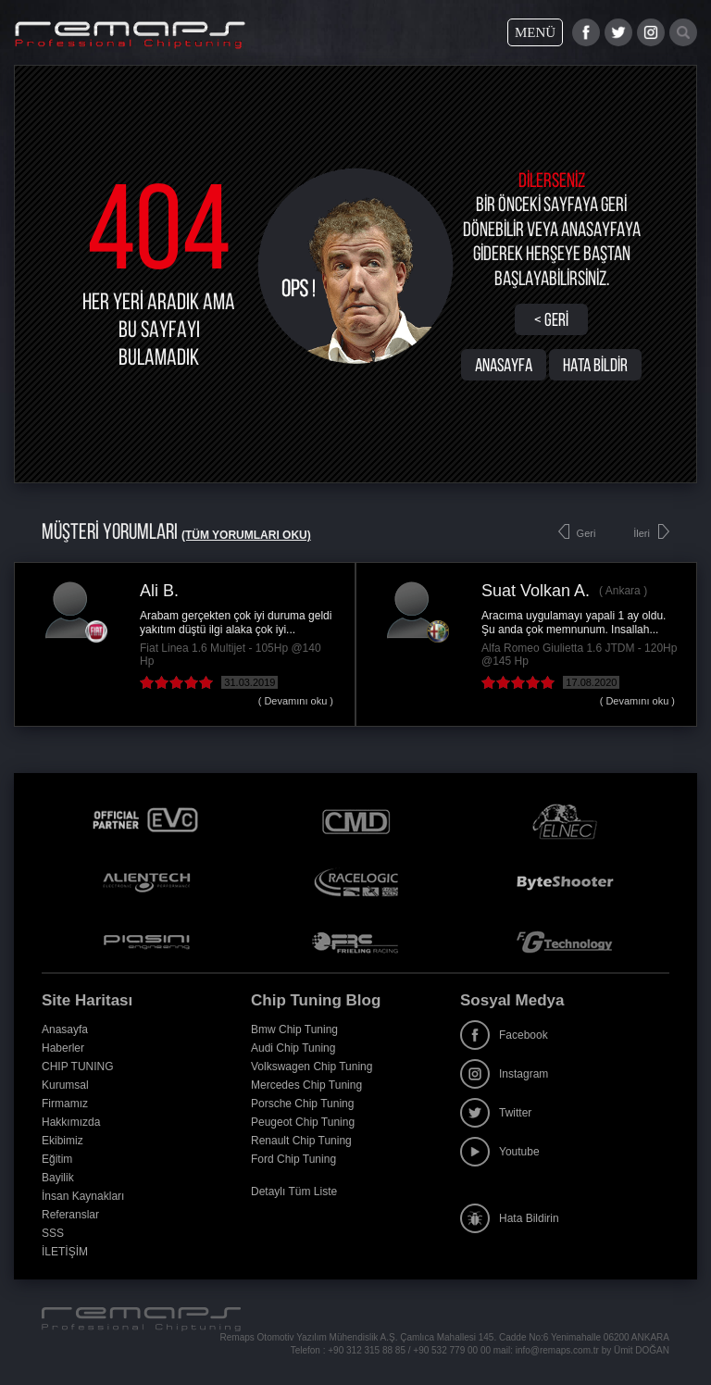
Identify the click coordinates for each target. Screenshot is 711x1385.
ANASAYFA (503, 365)
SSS (53, 1233)
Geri (586, 533)
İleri (641, 533)
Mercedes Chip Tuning (306, 1085)
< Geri (551, 319)
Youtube (500, 1152)
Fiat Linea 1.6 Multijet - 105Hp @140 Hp (230, 655)
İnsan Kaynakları (83, 1196)
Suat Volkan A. (535, 590)
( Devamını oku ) (295, 700)
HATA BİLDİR (595, 365)
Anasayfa (65, 1029)
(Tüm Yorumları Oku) (246, 535)
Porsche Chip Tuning (302, 1103)
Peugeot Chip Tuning (303, 1122)
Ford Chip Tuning (293, 1159)
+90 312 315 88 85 (366, 1350)
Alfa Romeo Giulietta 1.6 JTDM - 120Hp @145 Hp (579, 655)
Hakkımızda (71, 1122)
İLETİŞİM (65, 1251)
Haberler (63, 1048)
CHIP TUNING (78, 1066)
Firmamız (65, 1103)
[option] (185, 644)
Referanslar (70, 1214)
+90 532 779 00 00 (452, 1350)
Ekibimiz (62, 1140)
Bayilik (58, 1177)
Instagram (504, 1074)
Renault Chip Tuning (301, 1140)
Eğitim (57, 1159)
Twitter (495, 1113)
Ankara (623, 590)
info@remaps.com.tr (557, 1350)
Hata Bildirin (509, 1218)
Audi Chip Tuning (293, 1048)
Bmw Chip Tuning (294, 1029)
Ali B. (159, 590)
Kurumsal (65, 1085)
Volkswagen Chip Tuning (311, 1066)
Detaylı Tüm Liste (294, 1191)
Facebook (504, 1035)
